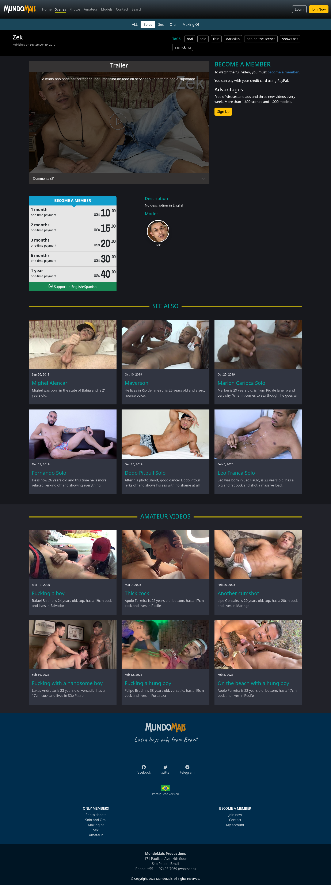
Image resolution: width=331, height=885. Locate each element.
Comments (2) (43, 178)
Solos (148, 24)
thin (216, 38)
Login (299, 9)
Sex (161, 24)
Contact (122, 9)
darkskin (233, 38)
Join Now (319, 9)
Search (137, 9)
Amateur (91, 9)
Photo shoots (95, 814)
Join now (235, 814)
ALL (135, 24)
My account (235, 825)
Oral (173, 24)
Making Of (191, 24)
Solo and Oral (95, 819)
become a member (283, 72)
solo (203, 38)
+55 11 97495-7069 (162, 868)
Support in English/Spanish (72, 286)
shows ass (290, 38)
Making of (96, 825)
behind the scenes (261, 38)
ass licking (183, 47)
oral (190, 38)
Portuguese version (165, 794)
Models (107, 9)
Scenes (60, 9)
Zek (158, 245)
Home (47, 9)
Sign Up (223, 111)
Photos (74, 9)
